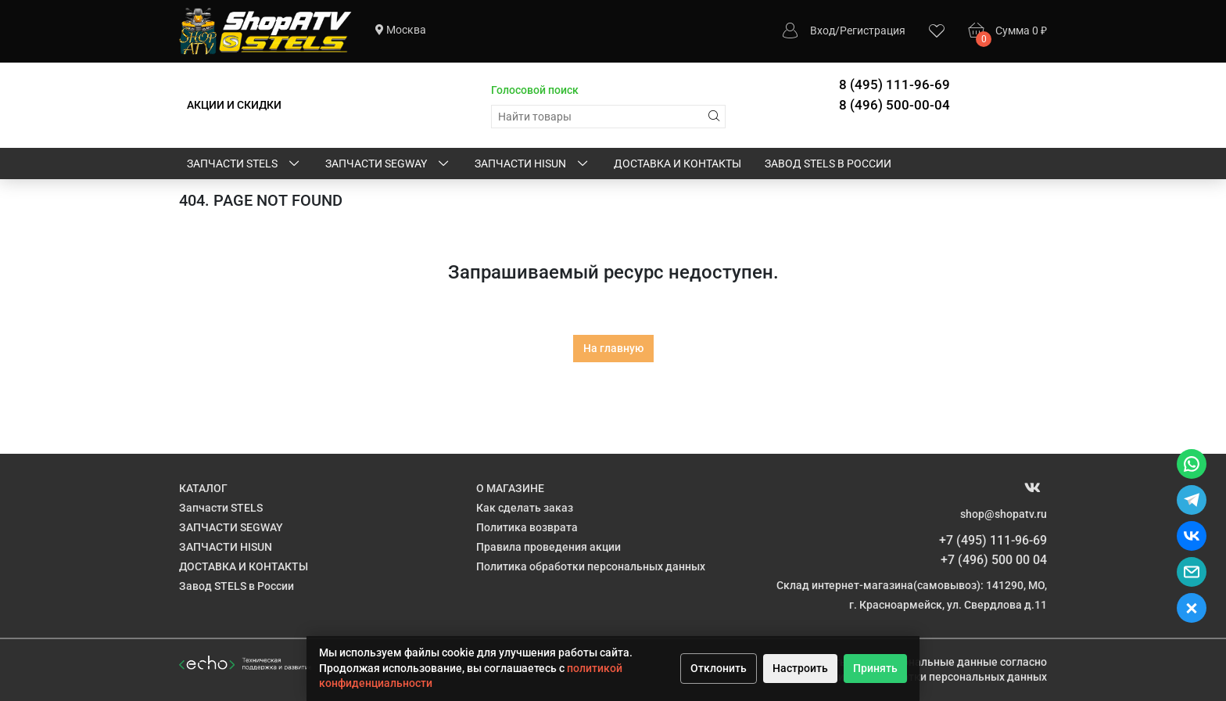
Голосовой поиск (535, 90)
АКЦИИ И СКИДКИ (234, 105)
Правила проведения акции (548, 547)
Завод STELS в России (828, 163)
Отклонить (718, 668)
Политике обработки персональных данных (932, 676)
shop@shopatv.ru (1003, 514)
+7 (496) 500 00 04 (994, 559)
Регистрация (872, 30)
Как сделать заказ (524, 507)
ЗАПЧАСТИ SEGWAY (388, 164)
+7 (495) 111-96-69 (993, 540)
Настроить (800, 668)
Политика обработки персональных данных (590, 566)
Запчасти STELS (244, 164)
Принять (875, 668)
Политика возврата (527, 527)
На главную (613, 348)
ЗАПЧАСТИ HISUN (532, 164)
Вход (822, 30)
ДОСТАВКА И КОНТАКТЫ (677, 163)
